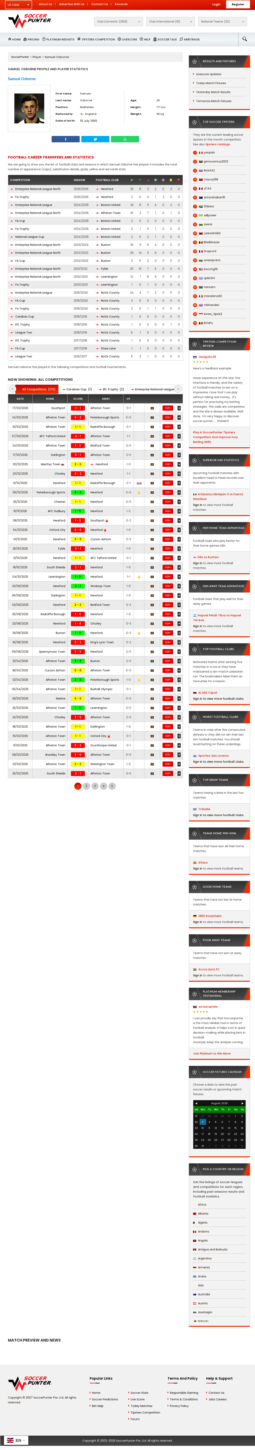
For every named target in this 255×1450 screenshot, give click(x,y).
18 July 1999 (88, 121)
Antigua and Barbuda (210, 1249)
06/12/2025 (20, 492)
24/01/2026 (20, 446)
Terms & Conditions (184, 1399)
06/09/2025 (20, 595)
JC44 (202, 188)
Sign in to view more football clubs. (218, 699)
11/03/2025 (20, 745)
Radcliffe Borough (102, 427)
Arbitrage (192, 39)
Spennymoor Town (52, 652)
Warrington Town (102, 764)
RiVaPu (203, 323)
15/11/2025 (20, 511)
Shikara (203, 206)
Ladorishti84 (207, 233)
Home (16, 39)
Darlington (58, 455)
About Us (45, 4)
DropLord (204, 251)
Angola (200, 1240)
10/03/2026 (20, 427)
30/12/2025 (20, 464)
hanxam (204, 287)
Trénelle (201, 809)
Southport (58, 408)
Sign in (197, 505)
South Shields (56, 567)
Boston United (108, 205)
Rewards (121, 4)
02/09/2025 (20, 605)
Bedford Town (100, 446)
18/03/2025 (20, 727)
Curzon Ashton (100, 539)
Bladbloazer (206, 242)
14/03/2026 (20, 417)
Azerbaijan (202, 1312)
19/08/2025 (20, 633)
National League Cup (27, 237)
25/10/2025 (20, 549)
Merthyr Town (52, 464)
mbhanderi (206, 305)
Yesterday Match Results (213, 92)
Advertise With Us (71, 4)
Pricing (33, 39)
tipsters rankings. (217, 144)
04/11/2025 (20, 530)
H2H (167, 408)
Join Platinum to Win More (211, 1054)
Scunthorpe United (103, 745)
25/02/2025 (20, 773)
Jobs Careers (218, 1399)
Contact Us (99, 4)
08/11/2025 (20, 520)
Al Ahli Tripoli (205, 693)
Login (216, 4)
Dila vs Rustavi (208, 557)
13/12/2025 (20, 483)
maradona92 (207, 296)
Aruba (199, 1276)
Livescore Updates (208, 74)
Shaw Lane (106, 348)
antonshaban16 (209, 197)
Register (238, 4)
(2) (111, 389)
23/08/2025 (20, 624)
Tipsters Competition (98, 39)
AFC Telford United (52, 436)
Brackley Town (55, 755)
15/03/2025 (20, 736)
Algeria (200, 1223)
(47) (156, 389)
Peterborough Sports (104, 417)
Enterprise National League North (35, 189)
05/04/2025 (20, 689)
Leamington (107, 277)
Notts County (108, 293)
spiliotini (204, 278)
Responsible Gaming (184, 1393)
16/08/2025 (20, 642)
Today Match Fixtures (211, 83)
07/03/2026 (20, 436)
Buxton (103, 245)
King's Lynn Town (102, 642)
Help (147, 39)
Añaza (200, 863)
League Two (21, 332)
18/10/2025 (20, 567)
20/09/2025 (20, 586)
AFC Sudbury (56, 511)
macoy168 (205, 179)
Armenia (201, 1267)
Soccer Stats (139, 1393)
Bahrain (200, 1321)
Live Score (138, 1399)
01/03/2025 (20, 764)
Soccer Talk (167, 39)
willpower (204, 215)
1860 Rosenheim (207, 916)
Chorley (60, 474)
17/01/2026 (20, 455)
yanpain (204, 153)
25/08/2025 (20, 614)
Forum (135, 1419)
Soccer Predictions (105, 1399)
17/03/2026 (20, 408)
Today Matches (141, 1406)
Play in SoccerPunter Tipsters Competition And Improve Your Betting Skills (215, 437)
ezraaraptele (205, 1007)
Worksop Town (100, 586)
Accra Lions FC (206, 969)
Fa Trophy (19, 197)
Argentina (202, 1258)
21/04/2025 (20, 661)
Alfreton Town (108, 213)
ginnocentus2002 (210, 161)
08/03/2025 (20, 755)
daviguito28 (204, 357)
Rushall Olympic (101, 689)
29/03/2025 (20, 698)
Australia (201, 1294)
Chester (59, 502)
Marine (60, 698)
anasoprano (207, 260)
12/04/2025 (20, 680)
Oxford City (57, 530)
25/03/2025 (20, 708)
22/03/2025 (20, 717)
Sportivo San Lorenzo (211, 756)
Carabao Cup (22, 317)
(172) (36, 389)
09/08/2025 (20, 652)
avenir (202, 224)
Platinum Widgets (60, 39)
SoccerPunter (20, 57)
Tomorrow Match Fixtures (213, 101)
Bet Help (97, 1406)
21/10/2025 (20, 558)
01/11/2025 (20, 539)
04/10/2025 (20, 577)
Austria (200, 1303)
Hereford (104, 189)
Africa (199, 1205)
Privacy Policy (179, 1406)
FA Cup (17, 221)
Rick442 (204, 170)
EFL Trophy (20, 325)
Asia (198, 1285)
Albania (200, 1214)
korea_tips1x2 (207, 314)
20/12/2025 (20, 474)
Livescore (129, 39)
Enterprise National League (31, 205)
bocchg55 (205, 269)
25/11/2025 (20, 502)
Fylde (102, 269)
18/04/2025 (20, 670)
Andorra (201, 1232)
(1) (77, 389)
